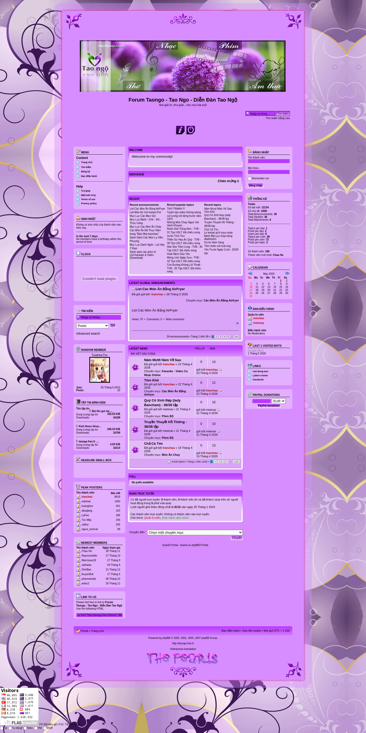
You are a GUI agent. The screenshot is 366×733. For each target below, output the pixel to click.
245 (118, 520)
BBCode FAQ (88, 195)
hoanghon (87, 506)
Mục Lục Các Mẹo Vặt (142, 215)
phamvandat (89, 578)
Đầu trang (237, 323)
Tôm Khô (209, 211)
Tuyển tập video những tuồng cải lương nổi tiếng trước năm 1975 (184, 215)
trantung (258, 322)
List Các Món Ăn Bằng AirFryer (147, 208)
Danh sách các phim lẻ (143, 252)
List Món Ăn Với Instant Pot (145, 212)
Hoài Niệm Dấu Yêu (178, 254)
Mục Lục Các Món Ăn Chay (145, 226)
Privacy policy (89, 203)
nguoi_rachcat (90, 529)
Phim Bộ (167, 416)
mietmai (86, 501)
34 (236, 336)
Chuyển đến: (137, 532)
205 (118, 524)
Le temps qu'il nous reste (218, 232)
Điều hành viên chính (175, 517)
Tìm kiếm (86, 167)
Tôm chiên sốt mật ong (217, 246)
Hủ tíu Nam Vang (214, 242)
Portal (84, 630)
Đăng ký (85, 171)
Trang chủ (86, 162)
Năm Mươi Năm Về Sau (218, 208)
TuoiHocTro (100, 355)
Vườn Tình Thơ (176, 236)
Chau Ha (87, 551)
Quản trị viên (152, 517)
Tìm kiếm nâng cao (278, 118)
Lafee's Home (260, 375)
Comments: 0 (154, 319)
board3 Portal (170, 545)
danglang (87, 510)
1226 (236, 461)
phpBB (166, 638)
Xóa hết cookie (251, 630)
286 (118, 515)
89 (118, 529)
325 (118, 510)
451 (118, 506)
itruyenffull (87, 574)
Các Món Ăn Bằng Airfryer (221, 300)
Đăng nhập (258, 152)
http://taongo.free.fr (183, 643)
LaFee (85, 515)
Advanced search (88, 333)
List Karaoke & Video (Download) (142, 256)
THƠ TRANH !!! (176, 208)
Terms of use (88, 199)
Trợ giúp (85, 191)
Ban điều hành (89, 176)
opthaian (86, 565)
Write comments (175, 319)
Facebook (258, 379)
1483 (117, 501)
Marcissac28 (89, 560)
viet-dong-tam (260, 371)
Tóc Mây (86, 520)
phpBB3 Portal (199, 545)
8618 (117, 496)
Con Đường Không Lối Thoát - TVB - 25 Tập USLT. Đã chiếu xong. (184, 268)
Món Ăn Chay (171, 454)
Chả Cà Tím (211, 229)
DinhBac (86, 569)
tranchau (87, 496)
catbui (85, 524)
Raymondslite (89, 555)
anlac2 (85, 583)
